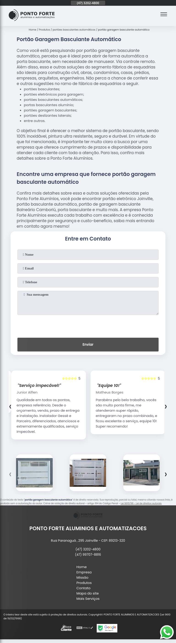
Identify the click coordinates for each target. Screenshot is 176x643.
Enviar (87, 344)
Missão (82, 577)
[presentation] (88, 325)
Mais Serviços (88, 598)
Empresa (84, 572)
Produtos (84, 582)
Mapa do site (88, 593)
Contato (84, 588)
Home (82, 566)
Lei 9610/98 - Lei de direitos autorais (141, 503)
